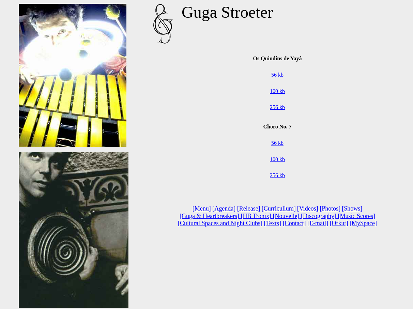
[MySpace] (363, 223)
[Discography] (319, 216)
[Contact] (294, 223)
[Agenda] (224, 208)
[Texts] (272, 223)
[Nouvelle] (286, 216)
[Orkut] (339, 223)
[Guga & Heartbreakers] (210, 216)
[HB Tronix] (256, 216)
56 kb (277, 75)
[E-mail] (317, 223)
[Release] (248, 208)
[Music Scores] (356, 216)
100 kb (277, 91)
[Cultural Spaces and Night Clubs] (220, 223)
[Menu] (202, 208)
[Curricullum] (279, 208)
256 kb (277, 107)
